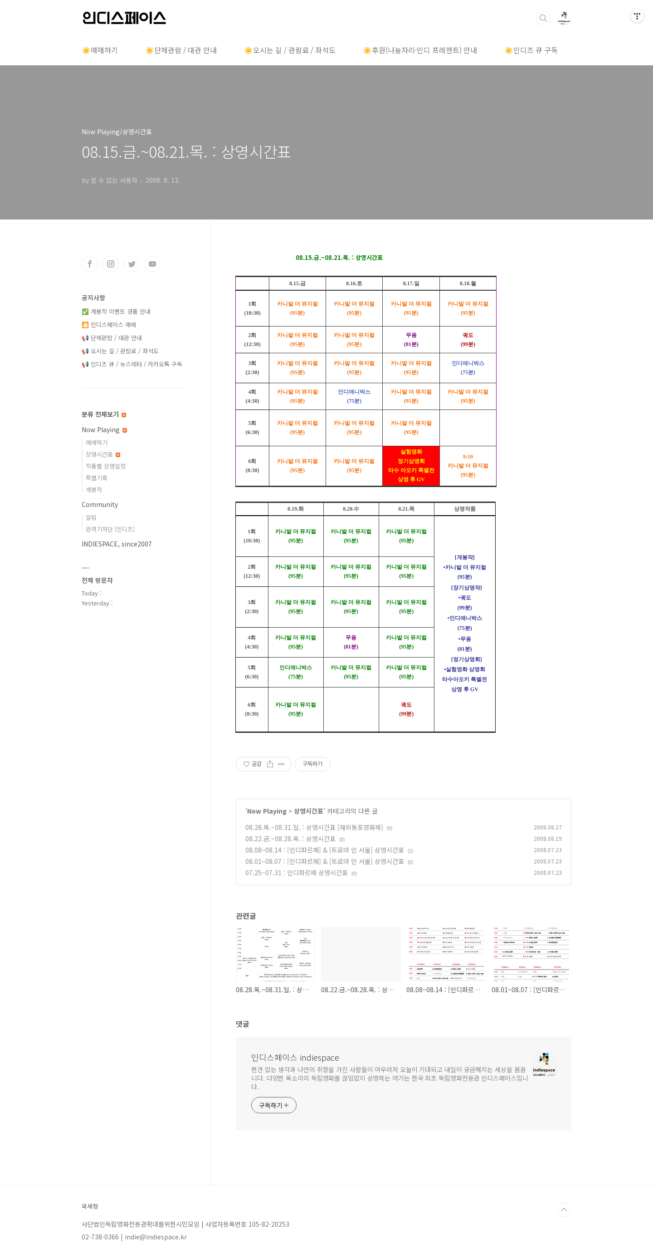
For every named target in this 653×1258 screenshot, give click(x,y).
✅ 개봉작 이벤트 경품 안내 (116, 311)
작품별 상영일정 (106, 466)
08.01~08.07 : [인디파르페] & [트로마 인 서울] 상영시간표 (324, 861)
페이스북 (90, 264)
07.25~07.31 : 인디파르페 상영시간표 (296, 872)
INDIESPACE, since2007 (117, 543)
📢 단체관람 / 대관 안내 (112, 337)
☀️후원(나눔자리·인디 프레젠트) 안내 (420, 49)
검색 (543, 18)
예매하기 (96, 442)
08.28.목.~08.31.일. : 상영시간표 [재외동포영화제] (314, 827)
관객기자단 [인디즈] (110, 529)
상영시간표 (308, 810)
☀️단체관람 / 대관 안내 (181, 49)
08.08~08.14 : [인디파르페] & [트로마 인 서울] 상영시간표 (324, 849)
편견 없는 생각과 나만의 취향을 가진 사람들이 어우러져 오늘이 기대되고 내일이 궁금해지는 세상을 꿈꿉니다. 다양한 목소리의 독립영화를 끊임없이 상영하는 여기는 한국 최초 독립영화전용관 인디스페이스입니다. (389, 1078)
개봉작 (94, 489)
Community (100, 504)
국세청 (90, 1206)
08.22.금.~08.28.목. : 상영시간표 (290, 838)
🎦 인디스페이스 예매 (109, 324)
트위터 (131, 264)
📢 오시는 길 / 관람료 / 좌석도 (120, 350)
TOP (564, 1210)
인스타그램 (110, 264)
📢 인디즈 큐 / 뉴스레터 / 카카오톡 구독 (132, 364)
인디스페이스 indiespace (295, 1057)
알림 (91, 517)
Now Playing (267, 810)
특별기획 (96, 477)
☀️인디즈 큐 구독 (531, 49)
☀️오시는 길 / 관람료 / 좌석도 (290, 49)
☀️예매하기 (100, 49)
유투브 (152, 264)
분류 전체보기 (104, 414)
